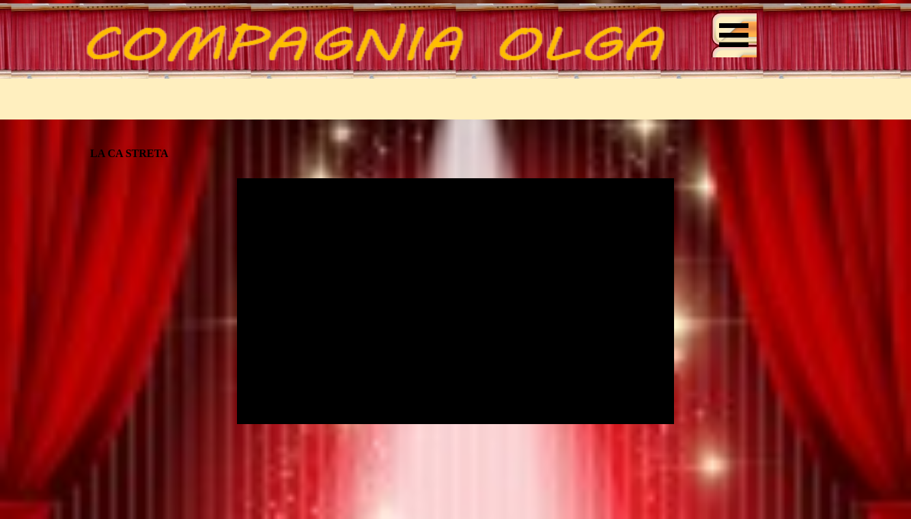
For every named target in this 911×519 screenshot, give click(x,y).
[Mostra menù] (734, 34)
